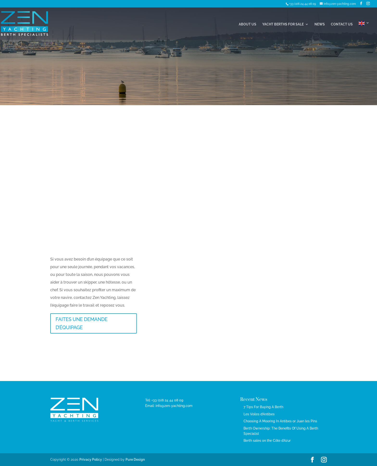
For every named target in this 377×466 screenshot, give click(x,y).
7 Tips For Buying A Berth (263, 407)
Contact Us (342, 24)
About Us (247, 24)
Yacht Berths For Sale (283, 24)
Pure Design (135, 459)
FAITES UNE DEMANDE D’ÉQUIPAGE (81, 323)
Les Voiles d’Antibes (259, 414)
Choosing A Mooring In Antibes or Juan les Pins (280, 421)
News (319, 24)
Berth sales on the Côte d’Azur (267, 440)
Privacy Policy (90, 459)
